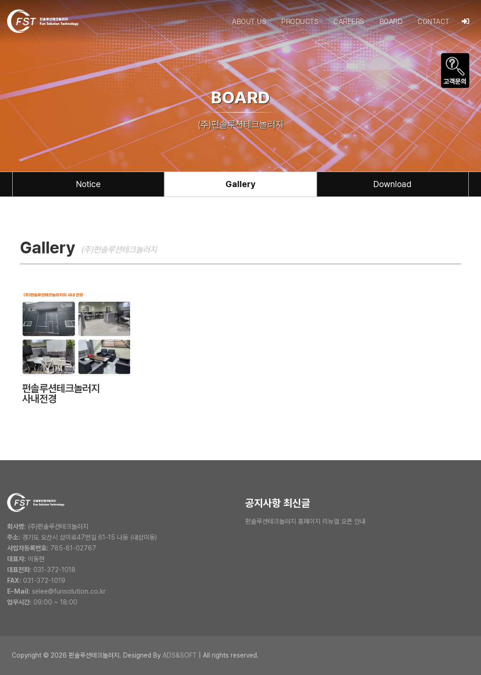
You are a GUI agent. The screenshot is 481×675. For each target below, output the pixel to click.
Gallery (240, 184)
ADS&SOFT (180, 655)
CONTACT (434, 22)
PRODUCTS (299, 22)
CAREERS (349, 22)
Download (392, 184)
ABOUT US (249, 22)
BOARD (391, 22)
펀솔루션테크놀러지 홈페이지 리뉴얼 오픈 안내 (305, 521)
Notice (88, 184)
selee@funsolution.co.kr (69, 591)
